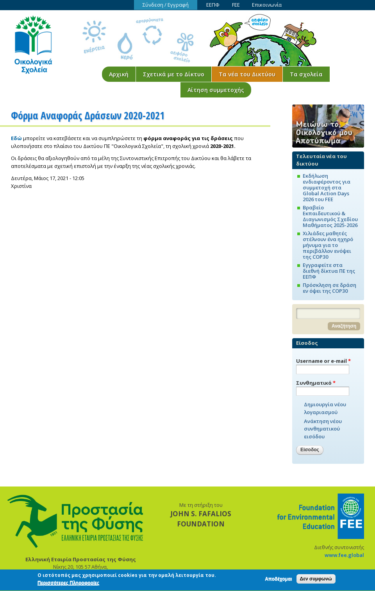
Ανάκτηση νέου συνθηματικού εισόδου (323, 429)
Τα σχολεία (306, 74)
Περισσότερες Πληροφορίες (68, 584)
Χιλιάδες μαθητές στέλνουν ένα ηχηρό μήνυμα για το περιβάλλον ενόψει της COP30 (328, 245)
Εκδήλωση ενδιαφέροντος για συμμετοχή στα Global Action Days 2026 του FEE (326, 187)
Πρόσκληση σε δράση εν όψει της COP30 (329, 287)
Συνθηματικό (316, 382)
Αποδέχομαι (278, 580)
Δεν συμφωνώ (316, 580)
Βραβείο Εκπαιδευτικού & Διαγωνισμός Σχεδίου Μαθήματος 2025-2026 (330, 216)
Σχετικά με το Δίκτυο (173, 74)
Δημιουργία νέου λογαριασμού (325, 408)
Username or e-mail (323, 360)
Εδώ (16, 138)
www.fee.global (344, 555)
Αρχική (119, 74)
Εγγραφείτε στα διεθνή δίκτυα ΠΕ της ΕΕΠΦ (329, 270)
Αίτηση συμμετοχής (216, 90)
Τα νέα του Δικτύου (247, 74)
